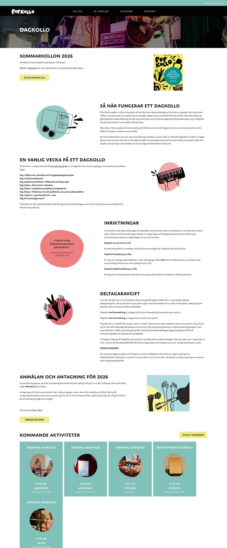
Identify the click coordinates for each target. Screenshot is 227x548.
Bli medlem (101, 11)
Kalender (126, 11)
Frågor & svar (28, 534)
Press (23, 528)
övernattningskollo (58, 166)
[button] (73, 77)
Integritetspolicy (29, 541)
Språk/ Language (214, 2)
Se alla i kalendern (193, 434)
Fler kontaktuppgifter (73, 540)
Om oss (77, 11)
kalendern (32, 68)
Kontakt (150, 11)
